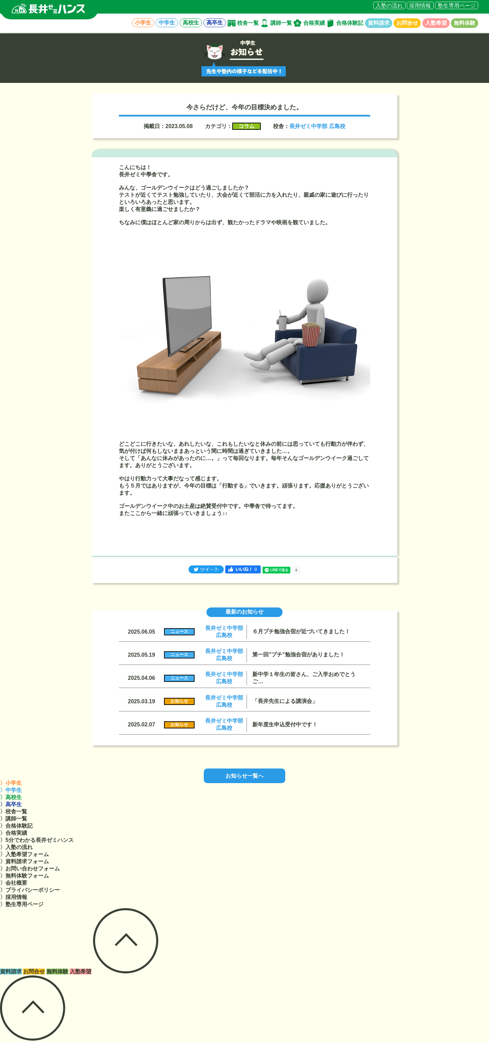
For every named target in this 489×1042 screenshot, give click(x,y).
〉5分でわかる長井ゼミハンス (37, 840)
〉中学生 (11, 790)
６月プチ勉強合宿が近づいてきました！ (301, 631)
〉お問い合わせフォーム (30, 868)
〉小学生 (11, 783)
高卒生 (214, 23)
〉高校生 (11, 797)
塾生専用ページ (457, 5)
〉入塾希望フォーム (24, 854)
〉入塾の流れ (16, 847)
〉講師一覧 (13, 819)
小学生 (143, 23)
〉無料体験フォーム (24, 876)
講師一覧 (281, 23)
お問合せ (407, 23)
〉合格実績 (13, 833)
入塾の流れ (389, 5)
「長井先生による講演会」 (285, 701)
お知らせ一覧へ (244, 776)
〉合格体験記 (16, 826)
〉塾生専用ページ (21, 904)
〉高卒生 (11, 804)
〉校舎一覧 (13, 811)
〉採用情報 (13, 897)
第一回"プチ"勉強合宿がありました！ (298, 654)
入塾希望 (436, 23)
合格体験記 (349, 23)
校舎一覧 (248, 23)
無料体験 (464, 23)
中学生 (167, 23)
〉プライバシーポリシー (30, 890)
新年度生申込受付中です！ (285, 724)
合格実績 (314, 23)
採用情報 (420, 5)
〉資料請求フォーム (24, 861)
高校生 (191, 23)
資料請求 (379, 23)
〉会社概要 (13, 883)
